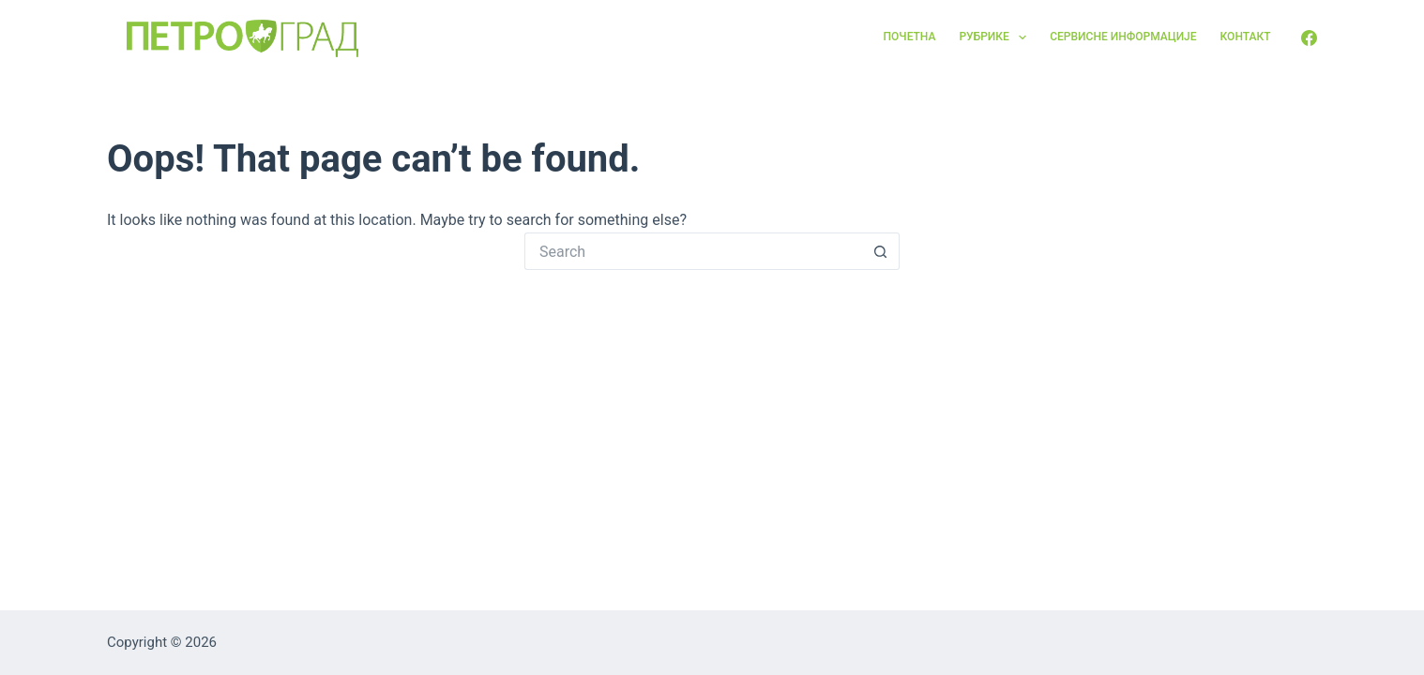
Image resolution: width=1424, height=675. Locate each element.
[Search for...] (693, 251)
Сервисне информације (1123, 36)
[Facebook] (1309, 38)
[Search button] (881, 251)
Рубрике (996, 37)
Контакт (1245, 36)
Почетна (910, 36)
